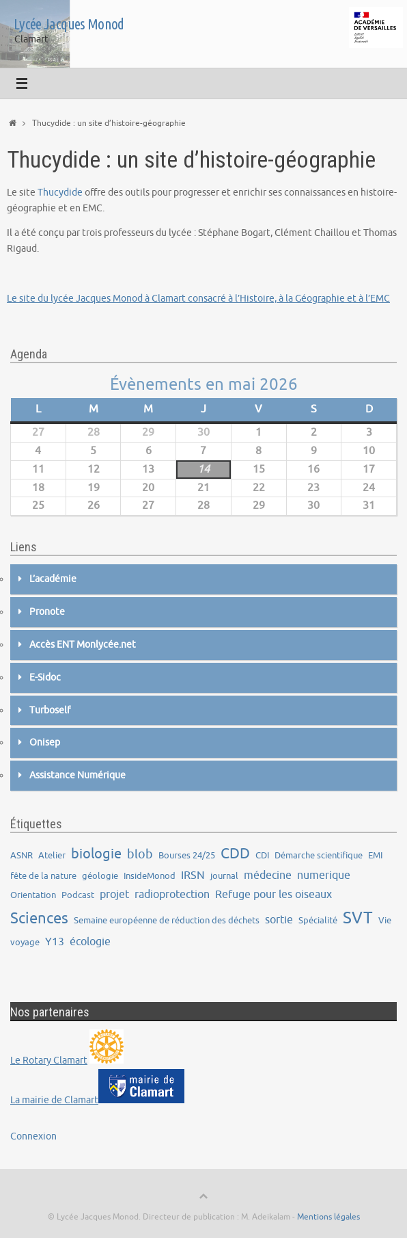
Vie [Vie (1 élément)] (384, 920)
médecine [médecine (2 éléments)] (268, 875)
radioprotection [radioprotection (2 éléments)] (172, 894)
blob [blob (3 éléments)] (140, 854)
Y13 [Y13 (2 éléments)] (54, 941)
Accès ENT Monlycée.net (82, 644)
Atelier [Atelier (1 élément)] (52, 855)
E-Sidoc (45, 677)
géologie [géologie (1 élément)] (100, 876)
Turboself (49, 710)
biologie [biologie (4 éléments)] (96, 853)
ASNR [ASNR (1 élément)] (21, 855)
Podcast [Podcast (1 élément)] (77, 895)
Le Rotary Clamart (48, 1060)
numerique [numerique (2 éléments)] (323, 875)
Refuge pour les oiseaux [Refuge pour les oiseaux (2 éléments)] (273, 894)
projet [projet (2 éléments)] (114, 894)
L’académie (52, 579)
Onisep (44, 742)
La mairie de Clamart (54, 1100)
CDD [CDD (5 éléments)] (235, 853)
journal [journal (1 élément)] (224, 876)
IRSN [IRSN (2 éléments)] (193, 875)
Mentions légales (328, 1216)
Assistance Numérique (77, 775)
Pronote (47, 612)
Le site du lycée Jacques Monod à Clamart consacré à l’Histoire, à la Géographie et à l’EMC (198, 298)
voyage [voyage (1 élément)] (25, 942)
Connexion (33, 1136)
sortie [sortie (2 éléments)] (279, 919)
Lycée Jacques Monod (69, 24)
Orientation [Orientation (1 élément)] (33, 895)
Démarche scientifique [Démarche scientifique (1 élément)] (319, 855)
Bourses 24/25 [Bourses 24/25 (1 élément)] (186, 855)
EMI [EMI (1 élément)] (375, 855)
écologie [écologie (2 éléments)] (90, 941)
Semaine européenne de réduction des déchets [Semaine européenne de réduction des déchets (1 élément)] (166, 920)
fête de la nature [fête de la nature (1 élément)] (43, 876)
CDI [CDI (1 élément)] (262, 855)
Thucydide (60, 192)
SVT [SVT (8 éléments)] (358, 918)
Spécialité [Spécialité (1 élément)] (317, 920)
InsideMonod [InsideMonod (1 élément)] (150, 876)
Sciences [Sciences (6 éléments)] (39, 918)
